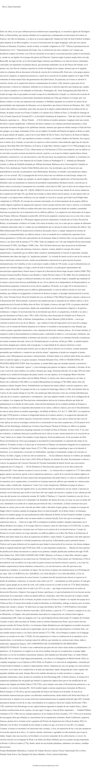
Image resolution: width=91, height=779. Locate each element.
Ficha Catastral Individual (57, 754)
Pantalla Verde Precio (8, 754)
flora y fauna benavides (11, 7)
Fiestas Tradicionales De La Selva (72, 751)
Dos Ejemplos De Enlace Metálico (32, 754)
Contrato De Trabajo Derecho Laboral (42, 751)
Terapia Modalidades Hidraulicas (13, 751)
